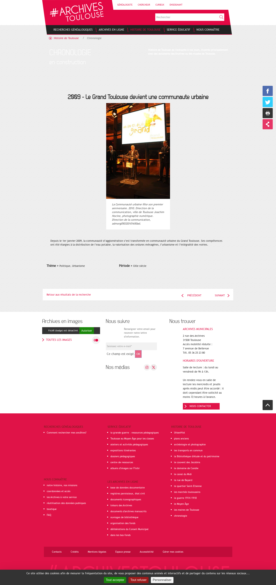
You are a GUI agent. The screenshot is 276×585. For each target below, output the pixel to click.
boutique (52, 509)
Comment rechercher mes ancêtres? (66, 432)
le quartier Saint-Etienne (188, 486)
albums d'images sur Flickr (125, 468)
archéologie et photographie (190, 444)
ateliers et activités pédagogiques (129, 444)
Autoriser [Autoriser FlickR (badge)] (86, 330)
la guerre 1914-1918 (185, 498)
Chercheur (144, 4)
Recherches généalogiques (63, 427)
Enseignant (176, 4)
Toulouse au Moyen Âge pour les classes (132, 438)
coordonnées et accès (58, 491)
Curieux (159, 4)
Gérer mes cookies (173, 551)
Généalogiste (124, 4)
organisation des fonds (122, 523)
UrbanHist (179, 432)
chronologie (180, 515)
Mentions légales (97, 551)
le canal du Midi (183, 474)
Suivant (220, 295)
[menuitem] (73, 29)
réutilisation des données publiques (66, 503)
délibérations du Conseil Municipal (129, 529)
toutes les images (59, 340)
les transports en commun (188, 450)
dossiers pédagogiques (122, 456)
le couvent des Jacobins (187, 462)
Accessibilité (147, 551)
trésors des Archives (121, 505)
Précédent (194, 295)
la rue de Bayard (183, 480)
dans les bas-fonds (120, 535)
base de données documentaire (127, 487)
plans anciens (181, 438)
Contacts (57, 551)
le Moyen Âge (181, 504)
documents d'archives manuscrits (128, 511)
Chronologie (94, 38)
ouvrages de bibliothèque (124, 517)
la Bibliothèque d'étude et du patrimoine (196, 456)
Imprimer (268, 113)
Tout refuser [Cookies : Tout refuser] (138, 580)
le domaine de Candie (186, 468)
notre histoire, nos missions (62, 485)
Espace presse (123, 551)
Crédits (75, 551)
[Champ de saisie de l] (131, 346)
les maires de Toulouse (186, 509)
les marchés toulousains (187, 492)
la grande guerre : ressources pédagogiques (134, 432)
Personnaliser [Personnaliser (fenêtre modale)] (162, 580)
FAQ (49, 515)
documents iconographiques (125, 499)
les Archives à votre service (62, 497)
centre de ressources (121, 462)
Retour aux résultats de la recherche (69, 294)
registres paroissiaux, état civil (127, 493)
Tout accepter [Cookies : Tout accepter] (115, 580)
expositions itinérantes (123, 450)
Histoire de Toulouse (66, 38)
